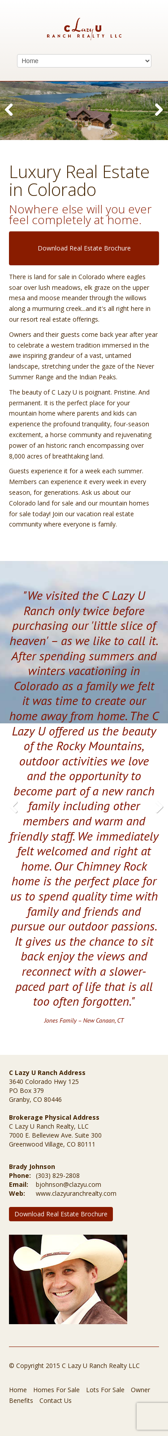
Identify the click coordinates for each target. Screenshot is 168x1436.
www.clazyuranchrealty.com (76, 1193)
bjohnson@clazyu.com (68, 1184)
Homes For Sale (56, 1389)
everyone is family (89, 524)
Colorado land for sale (41, 503)
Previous (13, 119)
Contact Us (55, 1400)
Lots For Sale (105, 1389)
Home (18, 1389)
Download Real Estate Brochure (84, 248)
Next (157, 119)
